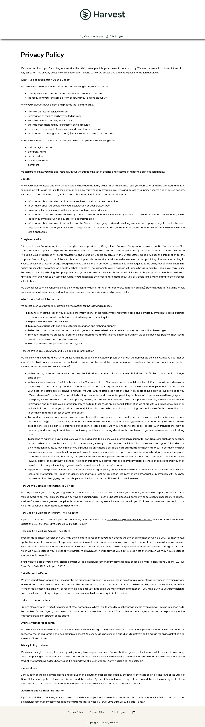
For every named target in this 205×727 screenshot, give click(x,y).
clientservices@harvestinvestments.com (129, 519)
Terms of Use (97, 712)
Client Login (114, 36)
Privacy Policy (75, 712)
